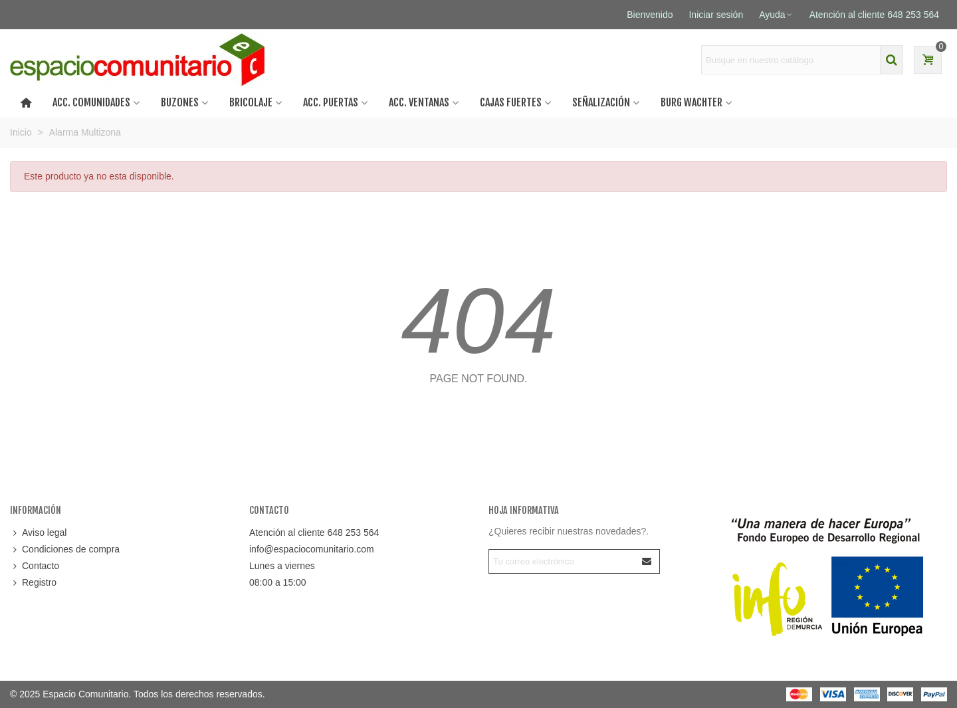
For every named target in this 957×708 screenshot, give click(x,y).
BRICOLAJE (250, 102)
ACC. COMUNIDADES (91, 102)
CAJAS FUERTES (511, 102)
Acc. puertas (330, 102)
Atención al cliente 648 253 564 (314, 532)
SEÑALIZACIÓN (601, 102)
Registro (33, 583)
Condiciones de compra (65, 549)
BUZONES (180, 102)
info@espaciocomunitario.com (311, 549)
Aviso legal (38, 533)
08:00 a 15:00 (277, 582)
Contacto (34, 566)
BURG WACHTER (691, 102)
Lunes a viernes (282, 565)
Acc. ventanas (419, 102)
